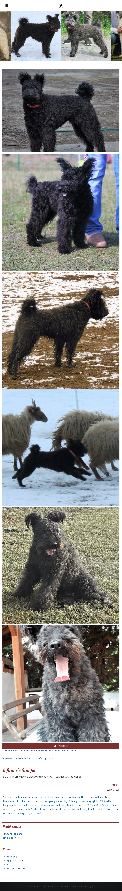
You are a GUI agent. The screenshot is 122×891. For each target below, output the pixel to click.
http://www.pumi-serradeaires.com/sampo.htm (27, 758)
